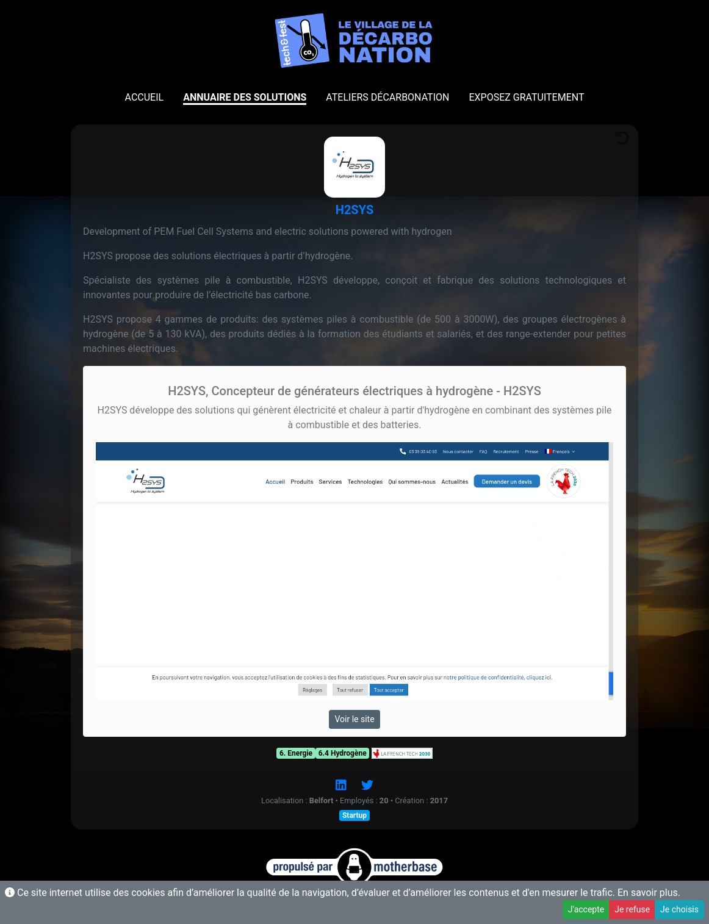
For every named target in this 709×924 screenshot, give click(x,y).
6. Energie (295, 753)
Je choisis (679, 909)
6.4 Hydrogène (343, 753)
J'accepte (586, 909)
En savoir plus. (648, 892)
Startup (354, 815)
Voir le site (354, 719)
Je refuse (632, 909)
